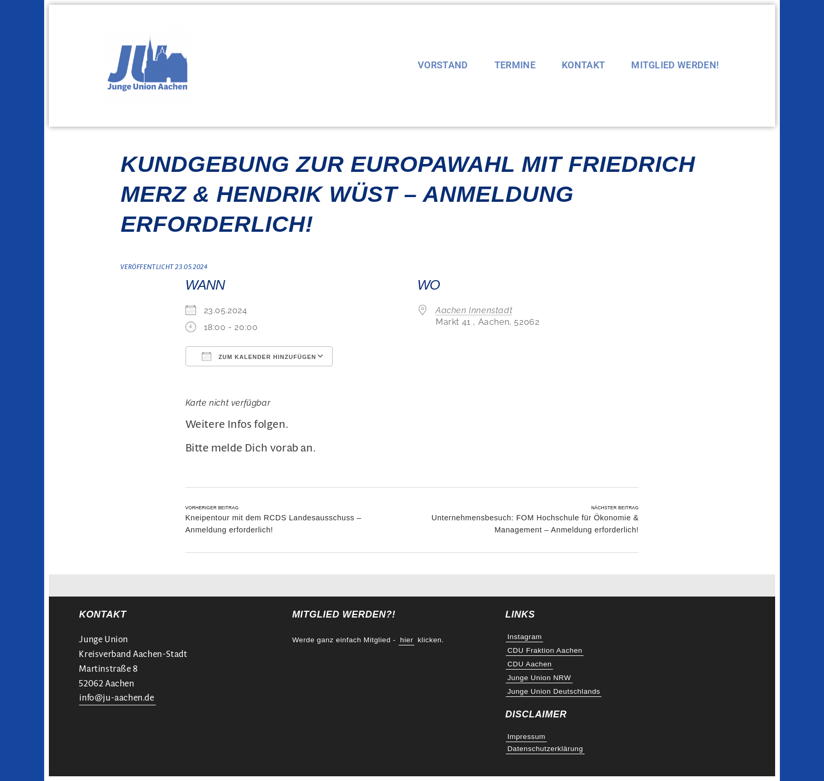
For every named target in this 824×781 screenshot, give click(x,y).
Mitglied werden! (675, 65)
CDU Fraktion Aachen (544, 650)
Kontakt (583, 65)
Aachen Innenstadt (474, 310)
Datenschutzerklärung (545, 749)
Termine (515, 65)
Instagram (524, 637)
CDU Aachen (529, 664)
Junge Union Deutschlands (553, 691)
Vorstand (443, 65)
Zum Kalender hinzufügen (259, 356)
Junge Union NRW (539, 678)
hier (406, 640)
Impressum (526, 737)
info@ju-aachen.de (116, 698)
